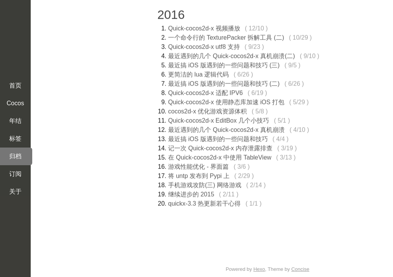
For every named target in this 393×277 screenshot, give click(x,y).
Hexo (259, 269)
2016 (171, 13)
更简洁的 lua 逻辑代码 (198, 73)
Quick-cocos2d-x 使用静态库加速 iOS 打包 (226, 101)
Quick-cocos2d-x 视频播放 (204, 27)
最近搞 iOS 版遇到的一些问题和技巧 (218, 137)
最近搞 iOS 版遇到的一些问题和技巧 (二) (224, 82)
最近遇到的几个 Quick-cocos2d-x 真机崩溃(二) (231, 54)
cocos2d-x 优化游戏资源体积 (207, 110)
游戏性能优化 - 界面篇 (198, 165)
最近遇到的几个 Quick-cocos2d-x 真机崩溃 (226, 128)
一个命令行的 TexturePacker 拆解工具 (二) (226, 36)
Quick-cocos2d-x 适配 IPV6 (205, 91)
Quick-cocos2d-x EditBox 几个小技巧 (218, 119)
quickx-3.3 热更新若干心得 (204, 202)
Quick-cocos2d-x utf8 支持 (204, 45)
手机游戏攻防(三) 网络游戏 (204, 184)
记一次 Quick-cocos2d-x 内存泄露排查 (220, 147)
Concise (300, 269)
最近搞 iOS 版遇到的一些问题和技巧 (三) (224, 64)
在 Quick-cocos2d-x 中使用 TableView (219, 156)
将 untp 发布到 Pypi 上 (199, 174)
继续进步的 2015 (191, 193)
